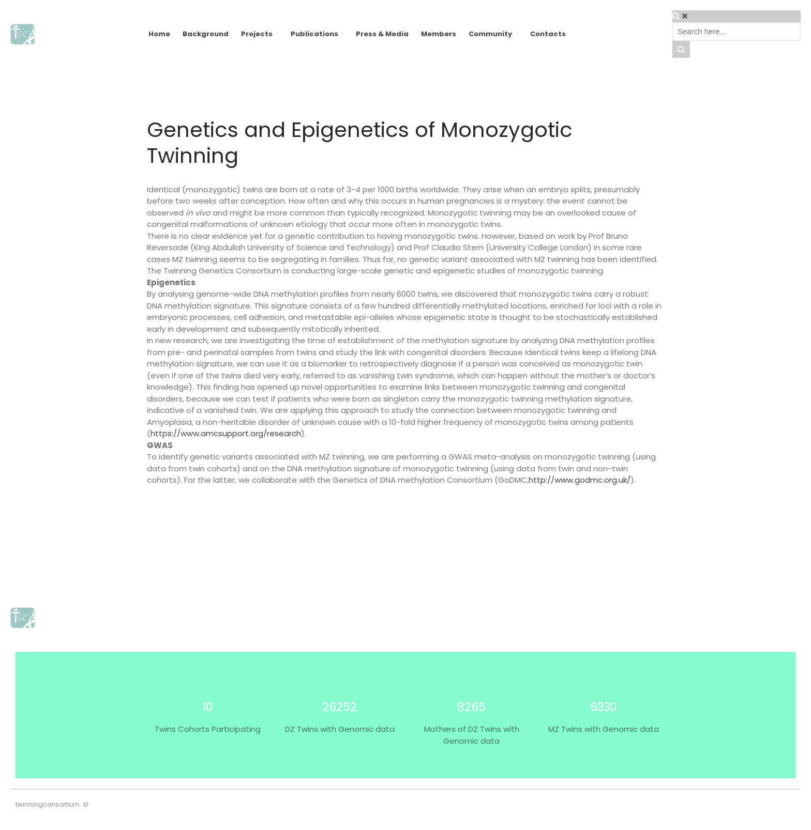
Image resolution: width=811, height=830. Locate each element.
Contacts (548, 34)
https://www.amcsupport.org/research (226, 433)
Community (490, 34)
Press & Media (382, 34)
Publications (314, 34)
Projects (257, 34)
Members (438, 34)
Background (206, 34)
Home (159, 34)
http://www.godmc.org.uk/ (579, 479)
